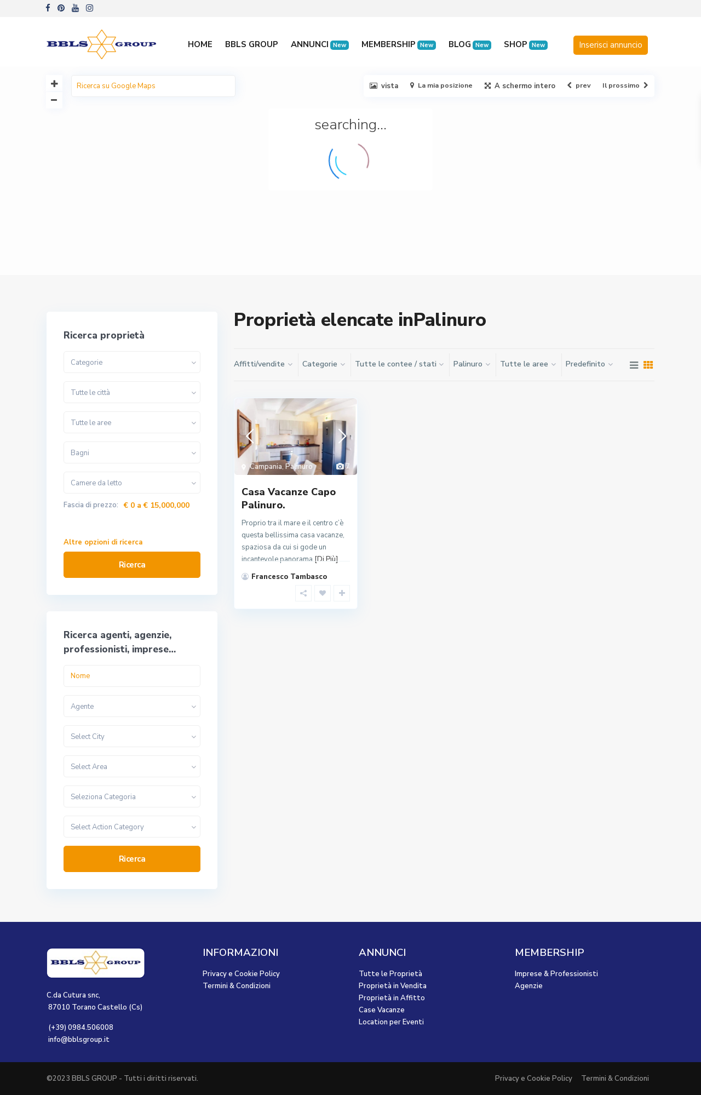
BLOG (470, 44)
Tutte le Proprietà (390, 974)
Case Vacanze (382, 1010)
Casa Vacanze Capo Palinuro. (289, 498)
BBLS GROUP (251, 44)
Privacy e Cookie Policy (241, 974)
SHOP (526, 44)
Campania (266, 467)
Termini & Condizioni (237, 986)
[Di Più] (326, 559)
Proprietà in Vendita (393, 986)
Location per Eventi (391, 1022)
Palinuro (299, 467)
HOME (200, 44)
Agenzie (529, 986)
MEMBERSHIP (398, 44)
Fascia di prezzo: (91, 505)
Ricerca (132, 564)
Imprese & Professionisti (556, 974)
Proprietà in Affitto (392, 998)
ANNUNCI (320, 44)
